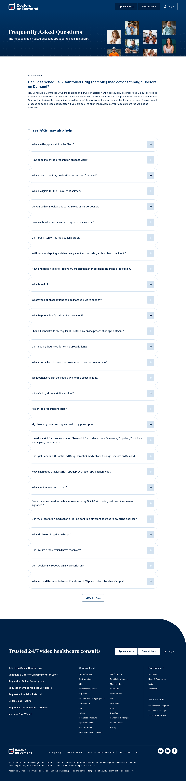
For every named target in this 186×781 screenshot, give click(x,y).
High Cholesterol (86, 722)
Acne (112, 708)
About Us (152, 674)
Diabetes (114, 713)
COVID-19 (114, 688)
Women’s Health (86, 674)
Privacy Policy (55, 752)
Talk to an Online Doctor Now (25, 668)
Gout (112, 698)
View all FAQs (93, 597)
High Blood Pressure (88, 718)
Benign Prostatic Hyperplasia (92, 698)
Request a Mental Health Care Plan (28, 707)
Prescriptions (149, 6)
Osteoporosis (116, 693)
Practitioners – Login (157, 710)
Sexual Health (116, 722)
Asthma (82, 713)
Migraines (83, 693)
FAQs (150, 684)
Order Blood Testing (20, 700)
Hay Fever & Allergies (119, 718)
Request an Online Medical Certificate (30, 687)
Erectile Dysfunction (119, 679)
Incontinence (84, 703)
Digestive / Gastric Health (90, 732)
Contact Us (153, 688)
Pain (80, 708)
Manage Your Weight (20, 714)
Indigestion (115, 703)
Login (169, 6)
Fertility (113, 727)
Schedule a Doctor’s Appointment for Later (33, 674)
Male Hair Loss (116, 684)
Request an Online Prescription (26, 681)
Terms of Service (74, 752)
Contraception (85, 679)
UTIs (81, 684)
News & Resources (157, 679)
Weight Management (88, 688)
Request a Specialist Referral (25, 694)
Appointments (126, 6)
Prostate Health (85, 727)
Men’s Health (116, 674)
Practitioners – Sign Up (158, 705)
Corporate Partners (157, 715)
